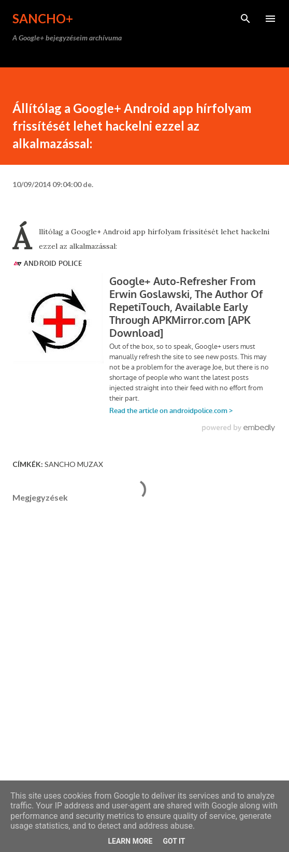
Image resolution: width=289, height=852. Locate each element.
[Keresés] (245, 18)
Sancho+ (42, 18)
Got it (174, 841)
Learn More (130, 841)
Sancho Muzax (74, 464)
